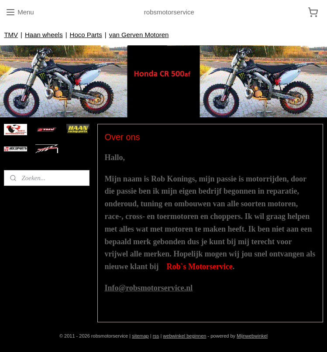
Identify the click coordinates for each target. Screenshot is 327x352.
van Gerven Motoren (139, 34)
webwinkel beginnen (184, 335)
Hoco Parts (86, 34)
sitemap (140, 335)
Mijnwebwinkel (252, 335)
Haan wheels (44, 34)
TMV (11, 34)
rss (156, 335)
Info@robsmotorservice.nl (148, 288)
